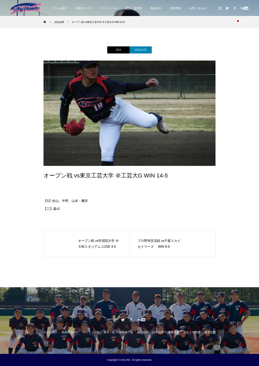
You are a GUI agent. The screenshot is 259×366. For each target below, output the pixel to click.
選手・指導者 (133, 8)
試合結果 (158, 332)
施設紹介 (156, 8)
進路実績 (173, 332)
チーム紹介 (60, 8)
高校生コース (83, 8)
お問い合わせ (197, 8)
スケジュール (108, 8)
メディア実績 (191, 332)
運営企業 (210, 332)
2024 (118, 49)
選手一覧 (109, 332)
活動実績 (175, 8)
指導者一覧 (126, 332)
